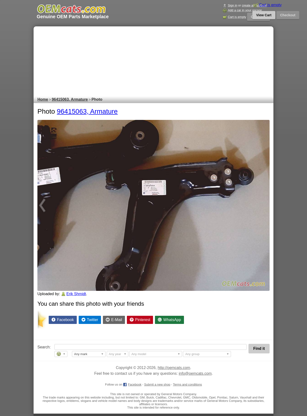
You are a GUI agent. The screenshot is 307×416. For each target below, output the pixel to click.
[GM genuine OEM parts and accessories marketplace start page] (71, 9)
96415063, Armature (87, 111)
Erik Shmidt (76, 294)
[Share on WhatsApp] (169, 320)
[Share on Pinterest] (140, 320)
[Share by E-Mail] (114, 320)
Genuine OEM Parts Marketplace (73, 16)
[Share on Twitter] (90, 320)
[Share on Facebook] (63, 320)
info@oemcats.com (195, 373)
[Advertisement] (153, 60)
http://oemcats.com (174, 368)
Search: (40, 347)
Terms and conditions (187, 384)
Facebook (132, 384)
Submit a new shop (157, 384)
